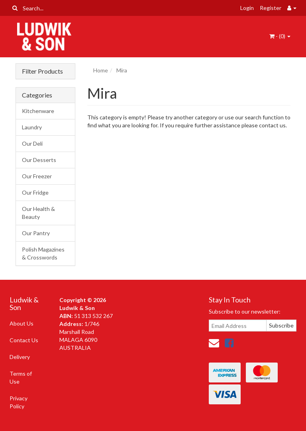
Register (270, 7)
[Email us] (214, 342)
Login (247, 7)
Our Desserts (39, 159)
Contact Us (24, 340)
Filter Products (42, 71)
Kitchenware (38, 110)
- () (279, 36)
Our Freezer (37, 176)
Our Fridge (35, 192)
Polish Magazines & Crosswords (43, 253)
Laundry (32, 127)
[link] (229, 342)
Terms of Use (21, 377)
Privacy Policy (18, 402)
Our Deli (32, 143)
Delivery (20, 356)
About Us (21, 323)
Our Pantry (36, 233)
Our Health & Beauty (38, 212)
